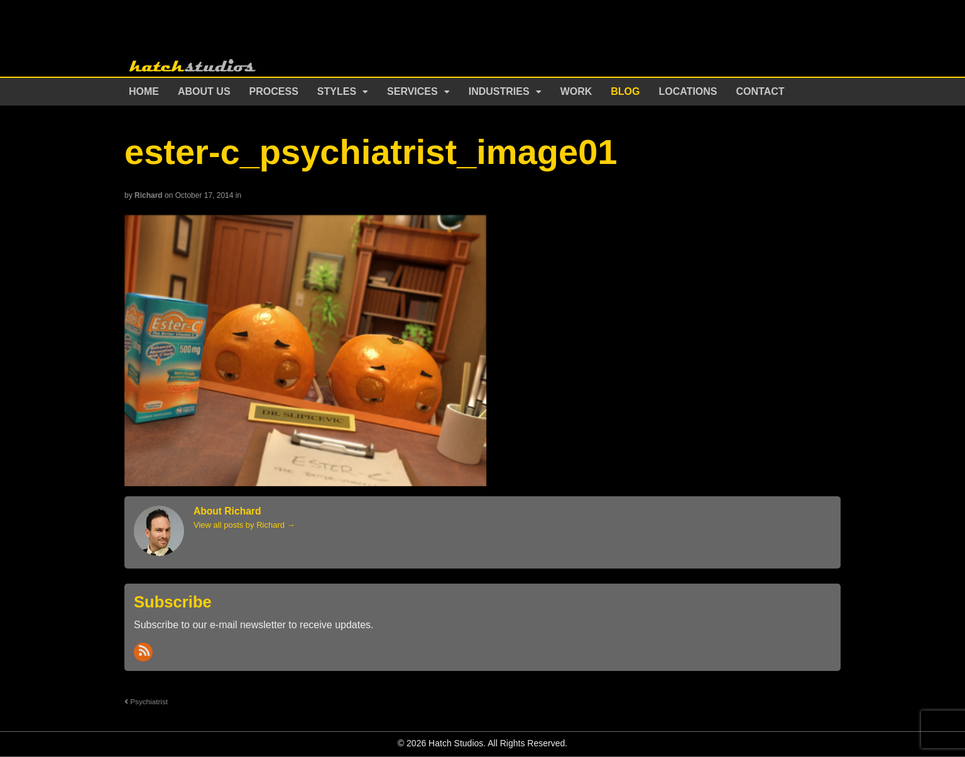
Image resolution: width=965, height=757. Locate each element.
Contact (760, 91)
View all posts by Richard (244, 525)
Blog (625, 91)
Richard (148, 195)
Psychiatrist (146, 701)
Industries (499, 91)
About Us (204, 91)
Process (273, 91)
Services (412, 91)
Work (576, 91)
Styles (336, 91)
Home (144, 91)
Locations (688, 91)
